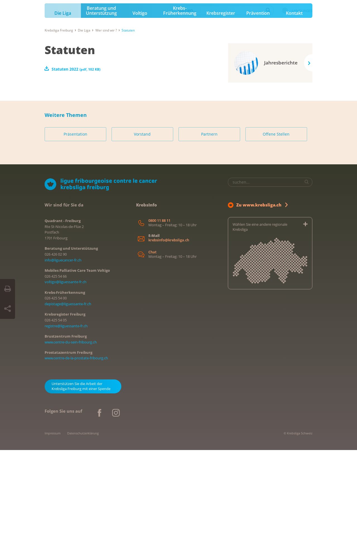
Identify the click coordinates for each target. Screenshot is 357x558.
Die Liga (62, 121)
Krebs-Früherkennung (179, 119)
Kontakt (294, 121)
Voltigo (139, 121)
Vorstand (142, 242)
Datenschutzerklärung (83, 541)
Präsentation (75, 242)
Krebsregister (220, 121)
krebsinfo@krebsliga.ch (168, 348)
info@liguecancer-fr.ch (63, 368)
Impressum (53, 541)
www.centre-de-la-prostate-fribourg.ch (76, 466)
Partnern (209, 242)
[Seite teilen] (7, 309)
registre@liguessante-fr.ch (66, 433)
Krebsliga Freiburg (59, 138)
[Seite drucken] (7, 289)
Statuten (70, 157)
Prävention (258, 121)
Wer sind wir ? (106, 138)
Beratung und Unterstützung (101, 119)
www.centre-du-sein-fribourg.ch (71, 450)
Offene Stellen (276, 242)
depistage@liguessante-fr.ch (68, 412)
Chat (152, 360)
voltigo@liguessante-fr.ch (65, 390)
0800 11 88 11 (159, 328)
